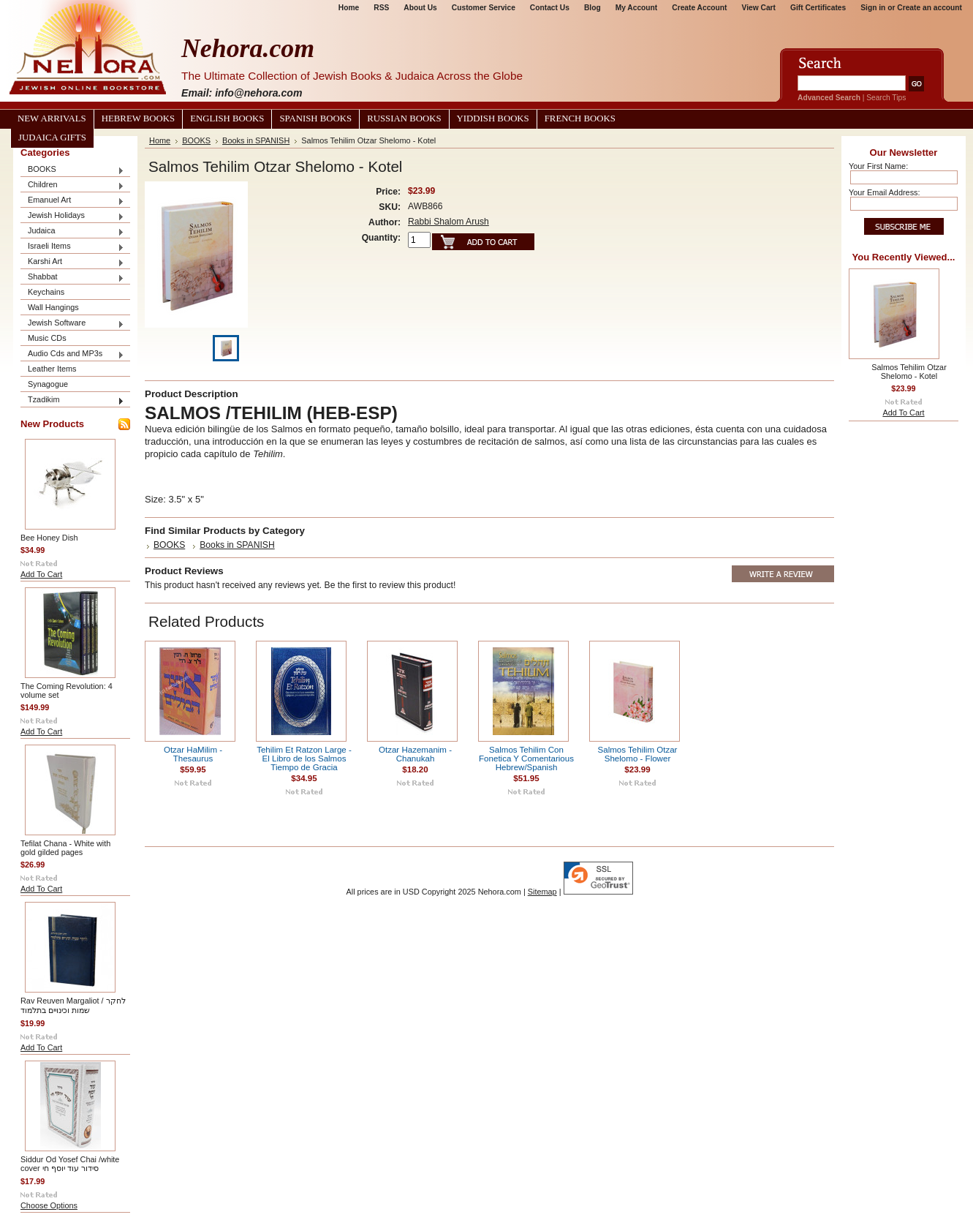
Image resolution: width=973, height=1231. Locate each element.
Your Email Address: (884, 192)
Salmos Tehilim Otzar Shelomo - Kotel (909, 371)
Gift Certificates (818, 8)
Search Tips (886, 98)
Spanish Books (315, 118)
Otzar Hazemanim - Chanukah (415, 754)
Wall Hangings (53, 307)
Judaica (72, 231)
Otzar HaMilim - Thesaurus (193, 754)
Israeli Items (72, 246)
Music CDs (47, 338)
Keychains (46, 291)
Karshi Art (72, 262)
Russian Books (404, 118)
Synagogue (48, 384)
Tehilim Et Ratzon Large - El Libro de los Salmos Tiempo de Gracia (304, 758)
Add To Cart (41, 574)
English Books (227, 118)
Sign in (872, 8)
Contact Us (549, 8)
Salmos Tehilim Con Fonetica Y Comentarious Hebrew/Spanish (526, 758)
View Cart (759, 8)
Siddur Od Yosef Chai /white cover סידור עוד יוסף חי (69, 1163)
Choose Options (48, 1205)
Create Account (699, 8)
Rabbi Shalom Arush (448, 222)
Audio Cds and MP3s (72, 354)
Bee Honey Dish (49, 537)
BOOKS (72, 170)
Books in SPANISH (255, 140)
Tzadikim (72, 400)
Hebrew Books (138, 118)
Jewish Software (72, 323)
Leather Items (52, 368)
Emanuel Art (72, 200)
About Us (420, 8)
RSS (381, 8)
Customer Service (483, 8)
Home (348, 8)
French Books (580, 118)
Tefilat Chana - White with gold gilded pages (65, 848)
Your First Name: (878, 166)
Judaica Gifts (52, 137)
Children (72, 185)
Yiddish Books (493, 118)
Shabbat (72, 277)
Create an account (929, 8)
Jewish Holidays (72, 216)
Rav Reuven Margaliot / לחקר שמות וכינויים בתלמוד (73, 1005)
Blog (592, 8)
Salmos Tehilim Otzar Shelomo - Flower (638, 754)
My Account (637, 8)
